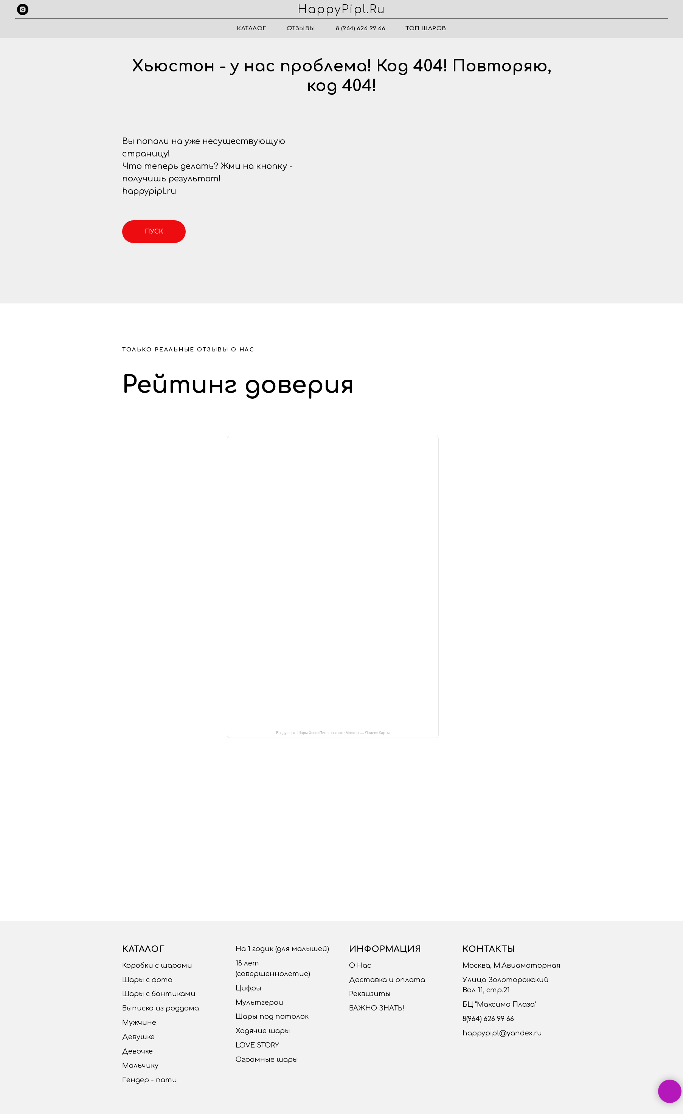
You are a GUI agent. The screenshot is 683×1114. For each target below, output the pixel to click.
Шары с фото (147, 980)
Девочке (137, 1051)
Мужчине (139, 1022)
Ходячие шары (263, 1031)
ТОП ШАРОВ (426, 28)
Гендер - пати (149, 1080)
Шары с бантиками (159, 994)
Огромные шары (267, 1059)
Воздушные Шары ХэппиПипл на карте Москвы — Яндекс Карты (333, 733)
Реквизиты (370, 994)
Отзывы (301, 28)
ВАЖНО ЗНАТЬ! (376, 1008)
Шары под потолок (272, 1016)
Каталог (251, 28)
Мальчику (140, 1065)
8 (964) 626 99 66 (361, 28)
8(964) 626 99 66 (488, 1019)
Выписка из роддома (160, 1008)
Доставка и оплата (387, 980)
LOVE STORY (257, 1045)
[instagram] (22, 9)
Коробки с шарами (157, 965)
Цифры (248, 988)
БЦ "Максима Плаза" (500, 1004)
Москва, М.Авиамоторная (511, 965)
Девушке (138, 1037)
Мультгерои (259, 1002)
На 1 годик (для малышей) (282, 949)
